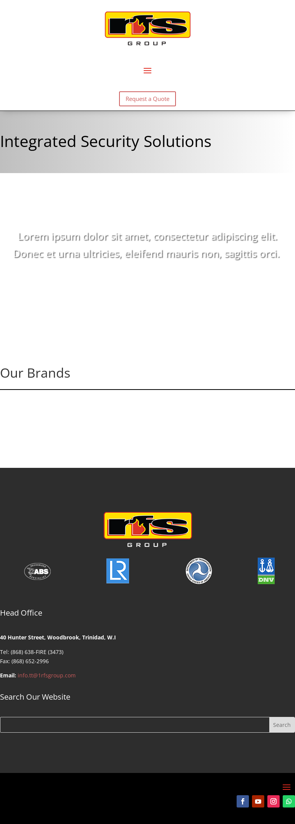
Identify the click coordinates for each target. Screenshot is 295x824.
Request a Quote (147, 98)
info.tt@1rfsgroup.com (47, 675)
